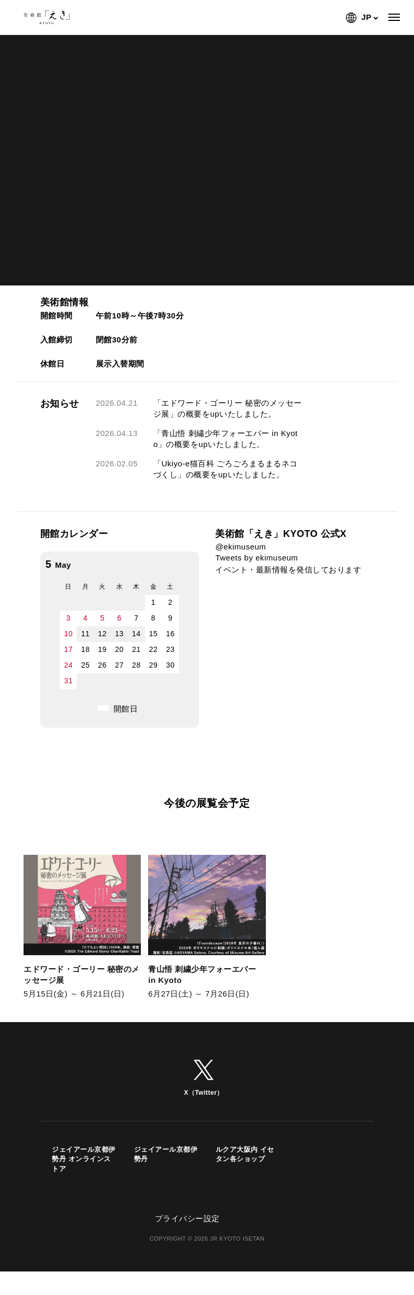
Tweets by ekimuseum (256, 557)
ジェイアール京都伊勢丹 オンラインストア (84, 1171)
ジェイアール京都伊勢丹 (166, 1166)
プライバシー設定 (187, 1229)
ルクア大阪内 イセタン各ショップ (245, 1166)
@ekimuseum (240, 546)
